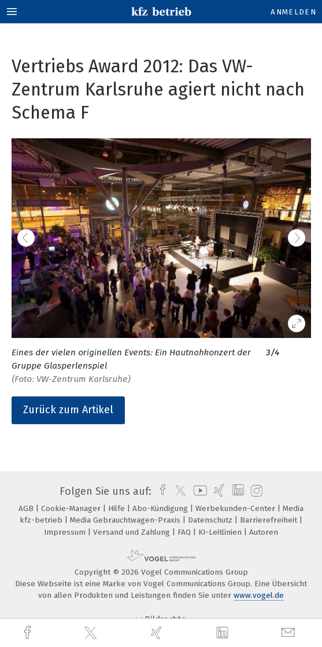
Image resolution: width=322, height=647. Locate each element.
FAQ (185, 532)
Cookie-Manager (72, 508)
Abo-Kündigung (161, 508)
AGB (27, 508)
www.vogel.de (259, 595)
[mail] (290, 633)
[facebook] (29, 633)
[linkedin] (223, 633)
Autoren (263, 532)
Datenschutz (211, 520)
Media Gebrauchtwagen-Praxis (126, 520)
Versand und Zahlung (132, 532)
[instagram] (255, 491)
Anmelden (293, 12)
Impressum (66, 532)
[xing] (158, 633)
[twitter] (92, 633)
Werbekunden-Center (236, 508)
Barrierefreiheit (269, 520)
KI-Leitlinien (221, 532)
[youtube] (198, 491)
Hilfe (117, 508)
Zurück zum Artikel (68, 409)
